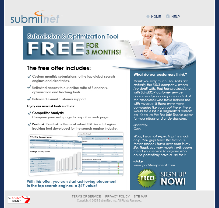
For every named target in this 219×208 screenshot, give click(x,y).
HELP (175, 17)
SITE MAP (140, 196)
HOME (156, 17)
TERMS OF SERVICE (86, 196)
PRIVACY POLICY (117, 196)
